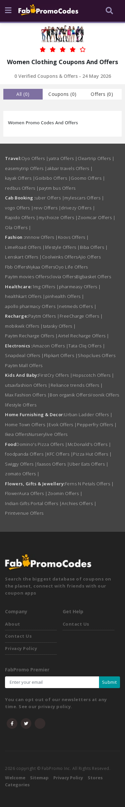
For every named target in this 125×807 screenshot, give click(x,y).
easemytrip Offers (26, 168)
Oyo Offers (35, 158)
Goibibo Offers (53, 178)
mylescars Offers (84, 198)
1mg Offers (45, 287)
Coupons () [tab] (62, 94)
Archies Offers (79, 503)
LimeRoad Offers (25, 247)
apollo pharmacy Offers (32, 306)
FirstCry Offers (55, 375)
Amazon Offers (51, 346)
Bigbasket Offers (93, 277)
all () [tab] (23, 94)
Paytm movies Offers (27, 277)
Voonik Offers (104, 395)
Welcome (15, 778)
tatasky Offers (59, 326)
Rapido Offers (22, 217)
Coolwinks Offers (60, 257)
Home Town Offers (27, 425)
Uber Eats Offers (88, 464)
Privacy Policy (21, 648)
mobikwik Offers (24, 326)
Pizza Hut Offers (92, 454)
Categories (17, 785)
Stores (95, 778)
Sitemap (39, 778)
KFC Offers (60, 454)
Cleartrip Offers (96, 158)
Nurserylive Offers (48, 434)
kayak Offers (20, 178)
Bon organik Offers (70, 395)
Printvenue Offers (24, 513)
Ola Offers (18, 227)
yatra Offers (63, 158)
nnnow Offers (41, 237)
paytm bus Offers (57, 188)
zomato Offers (22, 474)
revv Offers (47, 208)
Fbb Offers (16, 267)
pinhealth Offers (64, 296)
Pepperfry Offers (97, 425)
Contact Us (18, 636)
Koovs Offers (73, 237)
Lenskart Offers (23, 257)
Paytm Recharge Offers (31, 336)
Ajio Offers (89, 257)
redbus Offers (22, 188)
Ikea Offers (17, 434)
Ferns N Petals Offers (89, 484)
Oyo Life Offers (71, 267)
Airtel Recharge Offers (83, 336)
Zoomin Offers (65, 493)
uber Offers (50, 198)
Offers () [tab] (102, 94)
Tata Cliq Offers (86, 346)
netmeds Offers (77, 306)
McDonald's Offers (89, 444)
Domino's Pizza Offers (42, 444)
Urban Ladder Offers (88, 415)
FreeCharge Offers (81, 316)
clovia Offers (62, 277)
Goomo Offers (88, 178)
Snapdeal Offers (24, 355)
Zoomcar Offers (96, 217)
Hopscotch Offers (93, 375)
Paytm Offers (44, 316)
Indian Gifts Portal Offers (33, 503)
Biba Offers (94, 247)
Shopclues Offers (96, 355)
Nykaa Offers (41, 267)
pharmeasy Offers (80, 287)
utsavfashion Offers (28, 385)
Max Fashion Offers (27, 395)
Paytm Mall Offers (24, 365)
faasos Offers (53, 464)
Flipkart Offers (61, 355)
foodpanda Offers (26, 454)
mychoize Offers (58, 217)
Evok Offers (63, 425)
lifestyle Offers (62, 247)
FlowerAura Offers (26, 493)
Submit (109, 682)
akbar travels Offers (70, 168)
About (12, 624)
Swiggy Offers (21, 464)
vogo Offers (19, 208)
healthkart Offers (25, 296)
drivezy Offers (78, 208)
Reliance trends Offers (77, 385)
